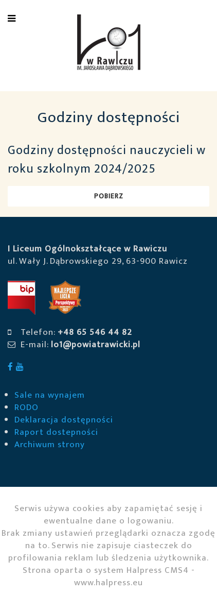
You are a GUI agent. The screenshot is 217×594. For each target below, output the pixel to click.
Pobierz (108, 196)
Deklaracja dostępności (63, 420)
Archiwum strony (49, 444)
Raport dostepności (56, 432)
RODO (26, 407)
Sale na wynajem (49, 395)
